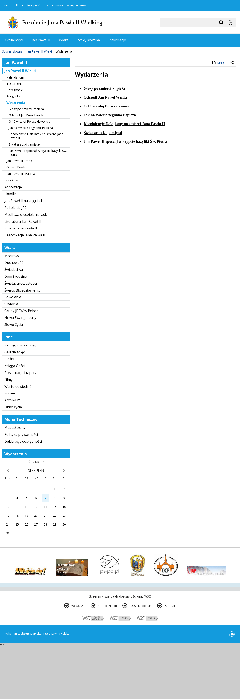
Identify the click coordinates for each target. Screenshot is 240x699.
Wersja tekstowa (77, 5)
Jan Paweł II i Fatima (20, 227)
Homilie (10, 247)
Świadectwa (13, 323)
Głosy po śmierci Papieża (26, 162)
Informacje (117, 40)
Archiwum (12, 453)
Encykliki (11, 233)
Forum (9, 446)
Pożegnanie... (15, 143)
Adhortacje (13, 240)
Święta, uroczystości (20, 336)
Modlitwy (11, 309)
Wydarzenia (15, 156)
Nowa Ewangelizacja (20, 371)
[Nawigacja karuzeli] (26, 92)
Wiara (63, 40)
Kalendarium (15, 130)
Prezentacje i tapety (20, 426)
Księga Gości (14, 419)
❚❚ (8, 91)
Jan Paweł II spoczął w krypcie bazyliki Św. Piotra (38, 206)
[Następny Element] (31, 92)
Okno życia (13, 460)
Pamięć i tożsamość (20, 398)
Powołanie (12, 350)
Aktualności (13, 40)
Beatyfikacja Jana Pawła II (24, 288)
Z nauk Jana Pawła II (20, 281)
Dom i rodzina (15, 329)
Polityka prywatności (21, 488)
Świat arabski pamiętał (24, 198)
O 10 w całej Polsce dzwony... (29, 175)
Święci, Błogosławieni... (22, 343)
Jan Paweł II (41, 40)
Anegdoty (13, 149)
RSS (6, 5)
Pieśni (9, 412)
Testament (14, 137)
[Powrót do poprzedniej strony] (233, 116)
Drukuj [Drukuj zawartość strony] (218, 116)
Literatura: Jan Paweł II (22, 274)
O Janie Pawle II (17, 220)
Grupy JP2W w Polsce (21, 364)
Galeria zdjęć (14, 405)
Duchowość (13, 316)
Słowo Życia (13, 377)
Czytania (11, 357)
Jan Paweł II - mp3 (19, 214)
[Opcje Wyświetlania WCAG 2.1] (231, 22)
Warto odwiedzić (17, 439)
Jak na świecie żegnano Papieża (31, 181)
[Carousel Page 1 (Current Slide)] (42, 92)
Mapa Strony (14, 481)
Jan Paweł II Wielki (20, 124)
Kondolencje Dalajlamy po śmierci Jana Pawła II (36, 189)
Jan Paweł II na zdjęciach (23, 254)
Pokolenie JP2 (15, 261)
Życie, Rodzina (88, 40)
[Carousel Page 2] (46, 92)
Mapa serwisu (54, 5)
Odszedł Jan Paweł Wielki (26, 168)
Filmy (8, 433)
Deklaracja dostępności (27, 5)
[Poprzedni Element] (20, 92)
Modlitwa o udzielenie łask (25, 267)
